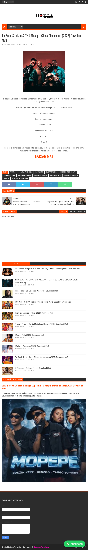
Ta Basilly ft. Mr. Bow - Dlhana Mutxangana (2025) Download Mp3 (41, 357)
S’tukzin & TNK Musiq (20, 178)
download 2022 (9, 175)
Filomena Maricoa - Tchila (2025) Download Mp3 (34, 313)
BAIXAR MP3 (44, 156)
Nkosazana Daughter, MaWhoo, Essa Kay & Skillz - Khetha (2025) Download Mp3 (47, 269)
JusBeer (6, 178)
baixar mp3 (39, 172)
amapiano (13, 172)
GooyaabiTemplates (41, 547)
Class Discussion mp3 (68, 172)
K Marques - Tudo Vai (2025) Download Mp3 (33, 368)
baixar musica (51, 172)
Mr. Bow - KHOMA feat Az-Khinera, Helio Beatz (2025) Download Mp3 (43, 302)
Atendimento (74, 544)
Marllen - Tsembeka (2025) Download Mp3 (32, 346)
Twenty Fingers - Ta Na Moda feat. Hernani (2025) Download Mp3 (41, 324)
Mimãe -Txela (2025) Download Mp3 (29, 335)
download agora (24, 175)
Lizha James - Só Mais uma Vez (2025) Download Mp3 (36, 291)
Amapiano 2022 (26, 172)
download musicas (71, 175)
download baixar (40, 175)
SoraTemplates (15, 547)
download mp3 (55, 175)
